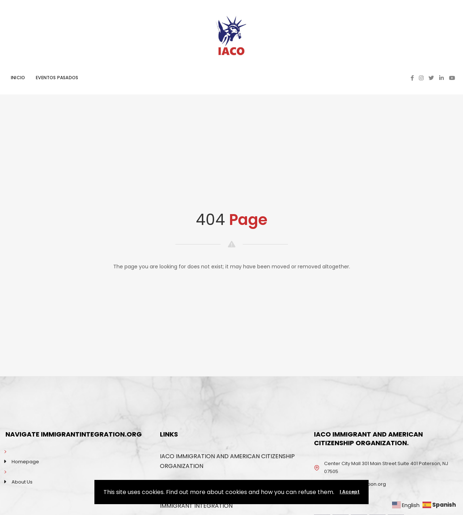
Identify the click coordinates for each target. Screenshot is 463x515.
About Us (22, 481)
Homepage (25, 461)
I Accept (350, 492)
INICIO (18, 78)
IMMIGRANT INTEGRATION (196, 506)
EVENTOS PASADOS (57, 78)
